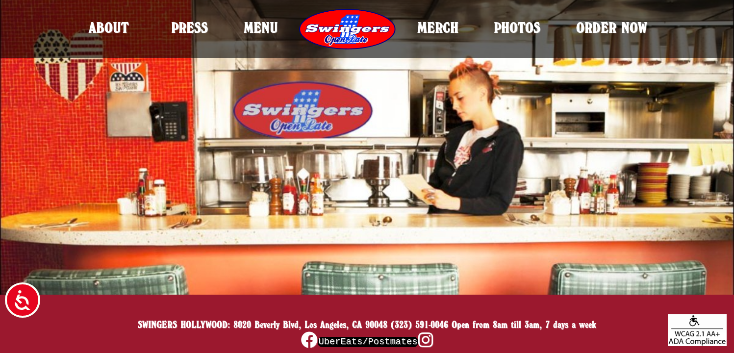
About (108, 28)
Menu (261, 28)
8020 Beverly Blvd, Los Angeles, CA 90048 (310, 325)
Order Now (611, 28)
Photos (517, 28)
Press (189, 28)
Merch (437, 28)
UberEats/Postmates (367, 341)
